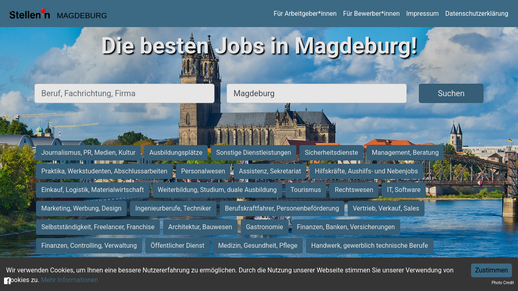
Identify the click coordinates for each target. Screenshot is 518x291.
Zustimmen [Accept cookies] (491, 270)
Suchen (451, 93)
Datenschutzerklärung (476, 13)
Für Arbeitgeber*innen (305, 13)
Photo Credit (503, 282)
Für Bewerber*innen (371, 13)
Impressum (422, 13)
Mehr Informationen (69, 280)
